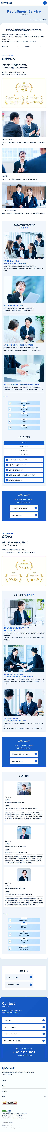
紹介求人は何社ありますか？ (15, 480)
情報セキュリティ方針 (7, 1125)
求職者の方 (5, 46)
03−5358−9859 (24, 1052)
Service (4, 1086)
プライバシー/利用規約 (7, 1122)
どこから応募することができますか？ (17, 460)
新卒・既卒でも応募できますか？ (16, 465)
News (3, 1096)
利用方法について (24, 450)
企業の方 (27, 46)
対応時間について (24, 446)
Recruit (4, 1091)
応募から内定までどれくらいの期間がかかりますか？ (21, 475)
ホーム (31, 19)
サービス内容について (24, 454)
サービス (36, 19)
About (4, 1080)
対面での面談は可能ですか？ (15, 470)
